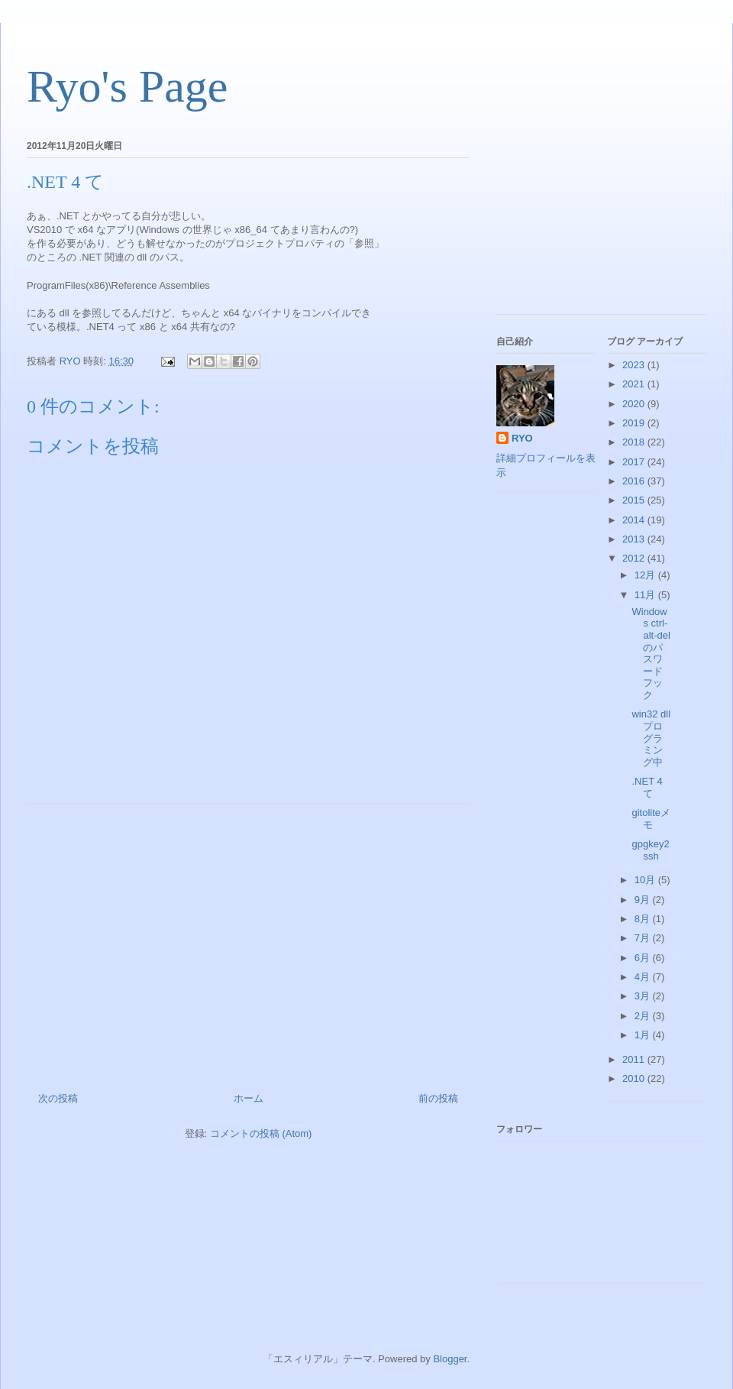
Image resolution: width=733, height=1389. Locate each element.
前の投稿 (438, 1098)
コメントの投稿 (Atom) (261, 1133)
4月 (644, 977)
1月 (644, 1035)
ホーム (248, 1098)
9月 (644, 899)
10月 (646, 880)
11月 (646, 595)
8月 (644, 918)
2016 (634, 481)
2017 (634, 462)
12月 (646, 575)
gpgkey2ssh (650, 850)
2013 (634, 539)
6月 (644, 957)
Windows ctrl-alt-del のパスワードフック (650, 653)
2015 (634, 500)
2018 (634, 442)
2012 (634, 558)
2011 (634, 1059)
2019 (634, 423)
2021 (634, 384)
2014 (634, 520)
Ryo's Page (127, 86)
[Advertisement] (248, 942)
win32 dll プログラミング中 (650, 737)
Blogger (450, 1359)
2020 (634, 404)
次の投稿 (58, 1098)
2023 (634, 365)
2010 (634, 1078)
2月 (644, 1016)
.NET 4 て (646, 787)
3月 (644, 996)
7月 (644, 938)
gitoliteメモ (650, 818)
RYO (522, 438)
